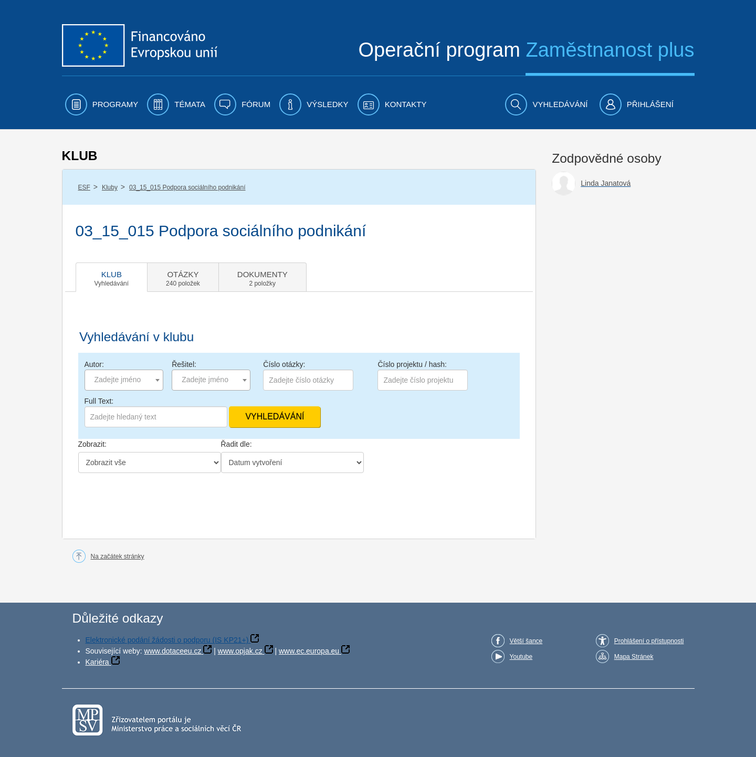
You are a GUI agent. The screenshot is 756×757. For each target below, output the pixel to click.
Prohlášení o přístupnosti (649, 641)
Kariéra (97, 662)
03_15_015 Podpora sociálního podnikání (187, 187)
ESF (84, 187)
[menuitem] (102, 104)
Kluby (110, 187)
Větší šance (526, 641)
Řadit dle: (236, 444)
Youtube (521, 656)
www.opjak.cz (240, 651)
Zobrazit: (92, 444)
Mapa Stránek (634, 656)
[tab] (112, 277)
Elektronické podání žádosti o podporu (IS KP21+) (167, 640)
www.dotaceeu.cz (173, 651)
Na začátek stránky (117, 556)
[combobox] (124, 380)
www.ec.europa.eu (309, 651)
